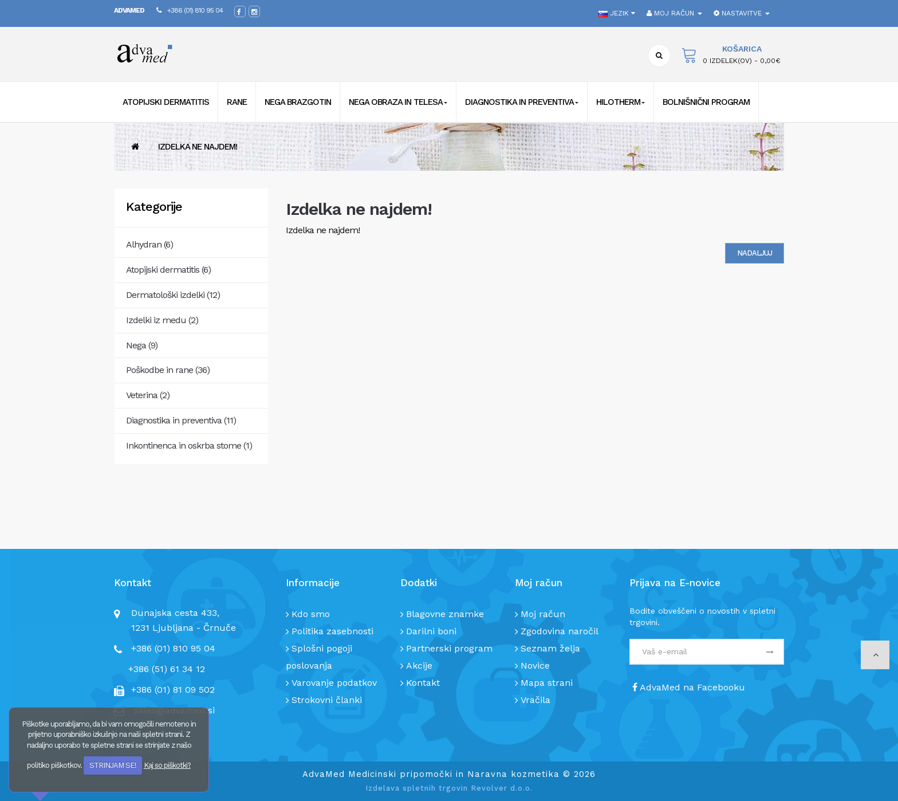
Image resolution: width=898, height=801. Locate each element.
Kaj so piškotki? (167, 765)
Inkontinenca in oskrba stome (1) (189, 445)
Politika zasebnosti (332, 631)
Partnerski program (449, 648)
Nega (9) (141, 345)
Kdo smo (311, 613)
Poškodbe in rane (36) (168, 369)
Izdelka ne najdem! (197, 147)
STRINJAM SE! (112, 765)
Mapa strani (547, 682)
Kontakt (423, 682)
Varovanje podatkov (334, 682)
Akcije (419, 665)
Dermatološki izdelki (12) (173, 294)
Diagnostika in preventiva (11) (181, 420)
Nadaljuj (754, 253)
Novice (535, 665)
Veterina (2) (148, 395)
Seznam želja (550, 648)
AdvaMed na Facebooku (688, 687)
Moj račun (543, 613)
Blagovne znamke (445, 613)
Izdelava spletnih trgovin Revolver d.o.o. (449, 788)
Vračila (535, 699)
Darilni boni (431, 631)
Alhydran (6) (149, 244)
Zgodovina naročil (559, 631)
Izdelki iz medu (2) (162, 320)
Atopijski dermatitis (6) (168, 269)
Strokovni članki (327, 699)
